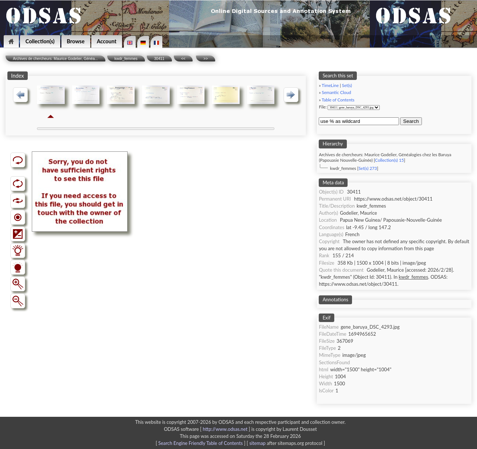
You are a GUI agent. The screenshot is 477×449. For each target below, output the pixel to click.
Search (411, 121)
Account (106, 41)
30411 (159, 59)
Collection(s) (40, 41)
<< (183, 59)
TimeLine (330, 85)
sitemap (257, 443)
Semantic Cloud (336, 92)
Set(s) (347, 85)
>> (205, 59)
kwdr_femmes (126, 59)
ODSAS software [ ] (207, 429)
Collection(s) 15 (389, 160)
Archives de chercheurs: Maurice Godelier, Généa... (55, 59)
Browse (76, 41)
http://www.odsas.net (225, 429)
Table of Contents (338, 99)
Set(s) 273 (367, 168)
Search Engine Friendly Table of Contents (200, 443)
